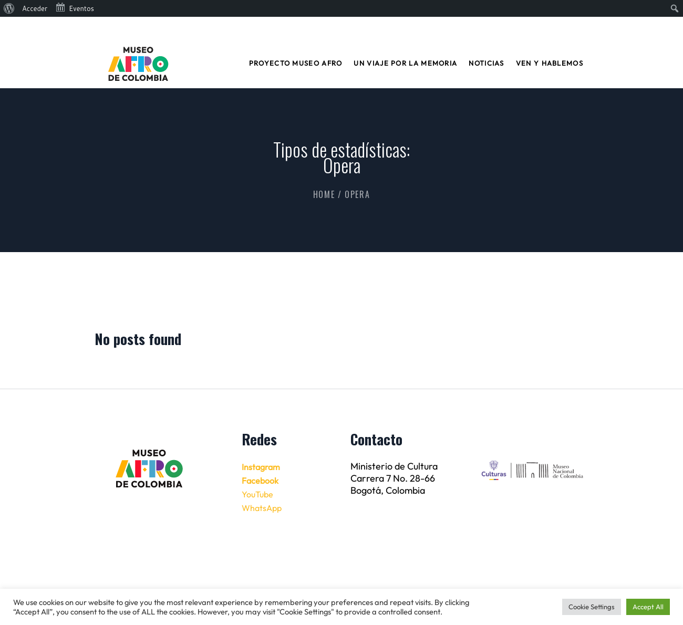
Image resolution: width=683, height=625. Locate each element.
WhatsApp (262, 508)
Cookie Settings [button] (591, 606)
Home (324, 194)
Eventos (74, 7)
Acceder (34, 8)
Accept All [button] (648, 606)
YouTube (257, 494)
